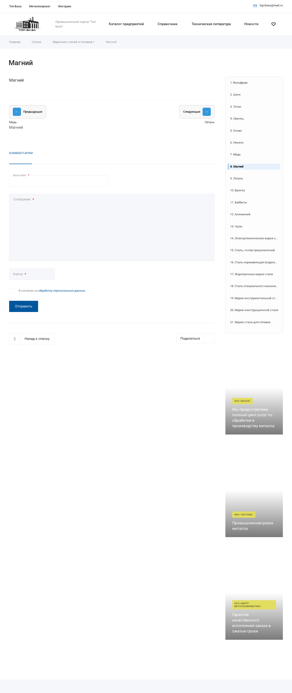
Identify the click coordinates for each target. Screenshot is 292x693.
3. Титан (235, 106)
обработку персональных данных (62, 290)
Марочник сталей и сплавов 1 (73, 42)
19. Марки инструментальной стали (255, 298)
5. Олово (236, 130)
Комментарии (21, 153)
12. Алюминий (240, 214)
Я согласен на (51, 290)
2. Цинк (235, 94)
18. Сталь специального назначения (255, 286)
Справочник (167, 24)
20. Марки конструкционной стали (254, 310)
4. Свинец (237, 118)
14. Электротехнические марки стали (255, 238)
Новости (251, 24)
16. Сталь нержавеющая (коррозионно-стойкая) (255, 262)
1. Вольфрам (239, 82)
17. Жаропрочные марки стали (251, 274)
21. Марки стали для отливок (250, 322)
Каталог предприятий (126, 24)
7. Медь (235, 154)
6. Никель (237, 142)
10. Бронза (237, 190)
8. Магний (236, 166)
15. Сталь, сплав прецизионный (252, 250)
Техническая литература (211, 24)
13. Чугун (236, 226)
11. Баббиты (238, 202)
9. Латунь (236, 178)
